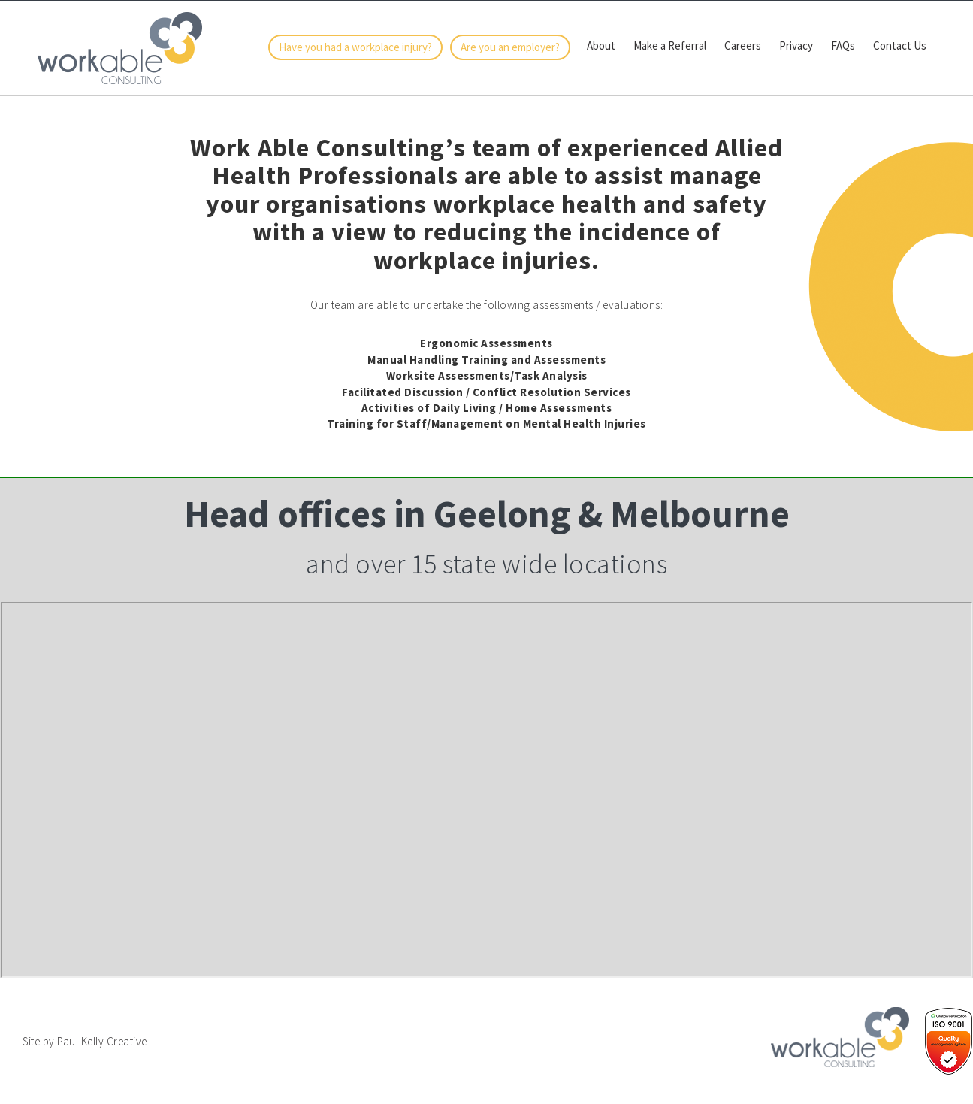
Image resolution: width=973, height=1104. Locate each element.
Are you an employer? (510, 47)
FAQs (843, 45)
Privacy (796, 45)
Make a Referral (669, 45)
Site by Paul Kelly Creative (85, 1041)
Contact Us (899, 45)
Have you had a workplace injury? (355, 47)
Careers (742, 45)
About (601, 45)
